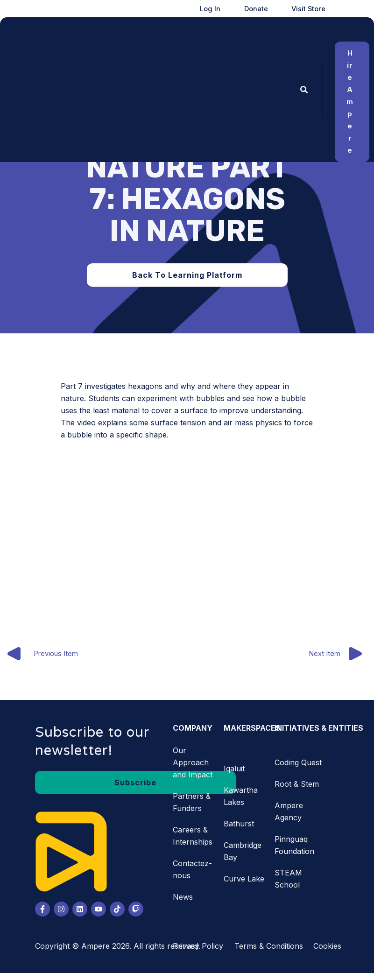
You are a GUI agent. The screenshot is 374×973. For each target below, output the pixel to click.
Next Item (341, 655)
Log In (236, 9)
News (183, 897)
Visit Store (315, 9)
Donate (272, 9)
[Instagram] (61, 909)
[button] (105, 73)
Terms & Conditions (268, 946)
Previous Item (39, 655)
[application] (115, 73)
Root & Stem (297, 784)
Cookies (327, 946)
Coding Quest (298, 762)
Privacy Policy (198, 946)
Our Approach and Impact (192, 762)
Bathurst (239, 823)
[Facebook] (42, 909)
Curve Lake (244, 878)
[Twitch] (135, 909)
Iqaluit (234, 768)
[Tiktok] (117, 909)
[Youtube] (98, 909)
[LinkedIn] (79, 909)
